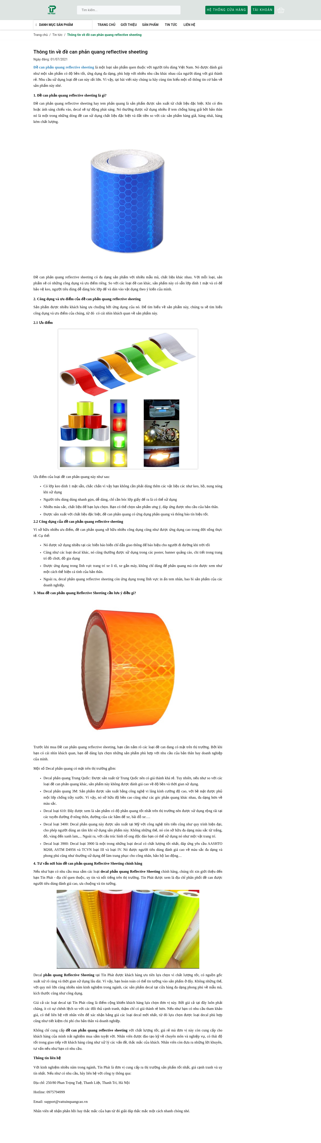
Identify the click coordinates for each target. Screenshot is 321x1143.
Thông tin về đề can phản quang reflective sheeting (90, 52)
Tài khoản (263, 10)
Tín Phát (46, 877)
